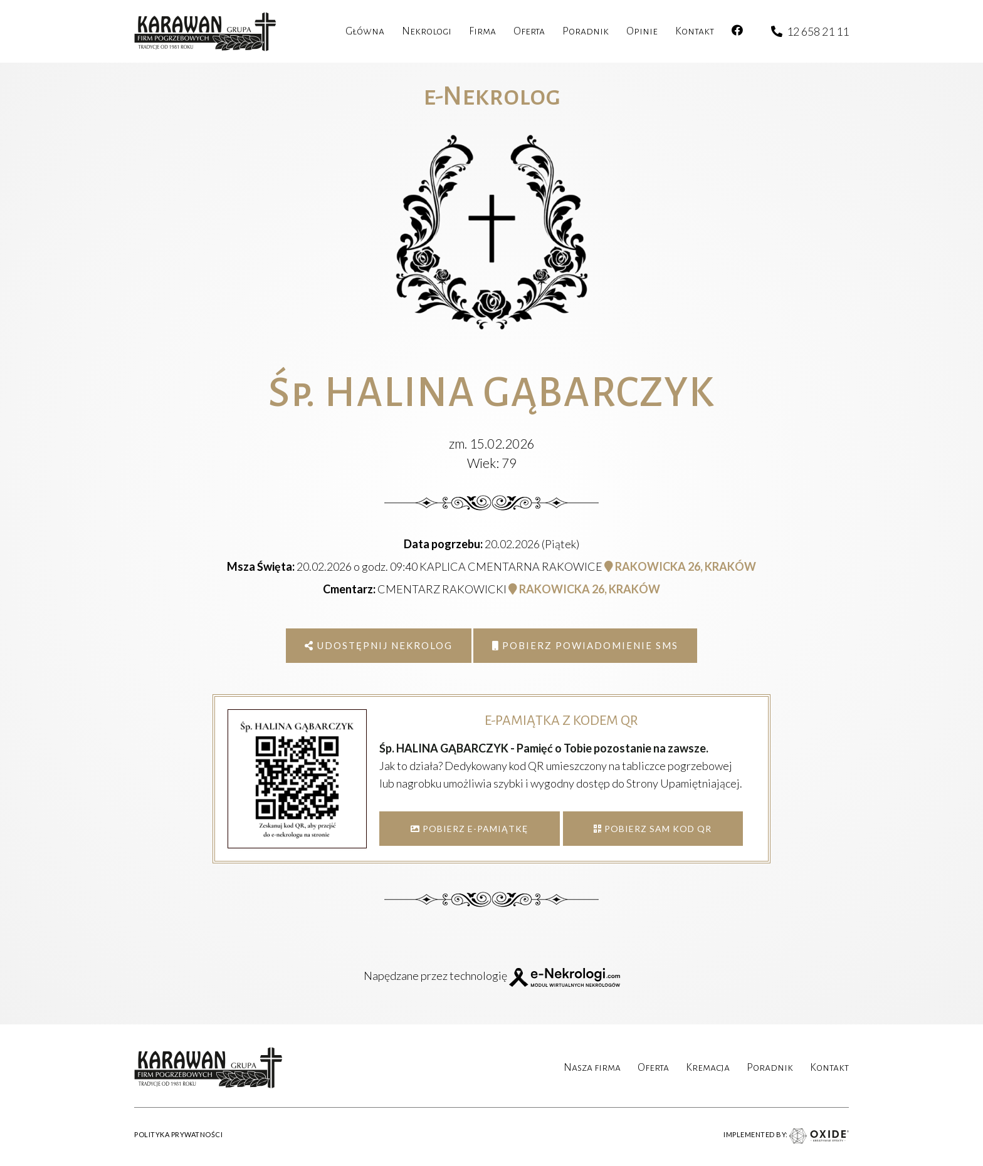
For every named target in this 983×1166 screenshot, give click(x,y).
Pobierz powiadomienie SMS (585, 645)
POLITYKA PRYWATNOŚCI (178, 1134)
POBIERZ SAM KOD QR (653, 828)
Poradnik (770, 1067)
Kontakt (829, 1067)
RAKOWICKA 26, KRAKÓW (680, 566)
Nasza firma (592, 1067)
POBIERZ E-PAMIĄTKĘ (469, 828)
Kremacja (708, 1067)
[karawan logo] (205, 31)
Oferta (653, 1067)
